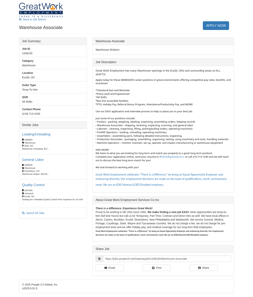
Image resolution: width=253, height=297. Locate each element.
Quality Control (33, 185)
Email (109, 267)
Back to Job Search (32, 19)
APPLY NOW (216, 25)
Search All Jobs (33, 213)
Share (203, 267)
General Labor (33, 160)
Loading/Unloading (36, 134)
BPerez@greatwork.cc (172, 156)
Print (157, 267)
